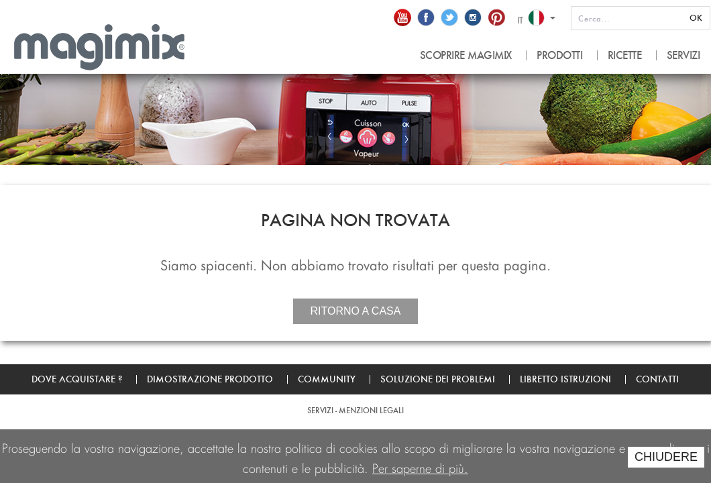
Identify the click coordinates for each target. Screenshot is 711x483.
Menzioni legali (371, 410)
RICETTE (625, 55)
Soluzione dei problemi (437, 379)
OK (696, 17)
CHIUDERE (666, 457)
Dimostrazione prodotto (210, 379)
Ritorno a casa (356, 311)
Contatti (657, 379)
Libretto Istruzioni (565, 379)
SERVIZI (683, 55)
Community (327, 379)
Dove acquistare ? (77, 379)
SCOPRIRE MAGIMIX (466, 55)
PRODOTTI (559, 55)
